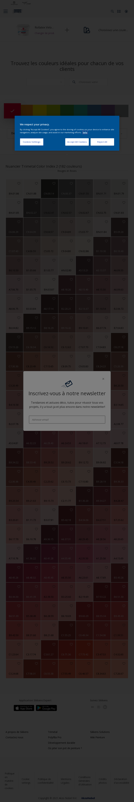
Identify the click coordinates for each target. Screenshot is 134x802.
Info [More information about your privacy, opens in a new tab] (85, 132)
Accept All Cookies (77, 142)
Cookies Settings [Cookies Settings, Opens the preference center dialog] (31, 142)
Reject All (102, 142)
